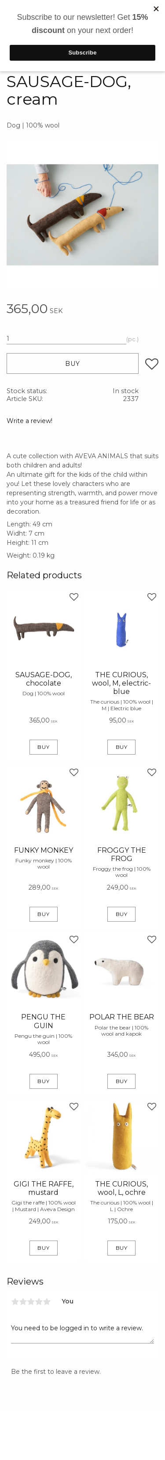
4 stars (39, 1302)
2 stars (23, 1302)
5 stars (47, 1302)
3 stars (31, 1302)
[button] (151, 364)
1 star (15, 1302)
